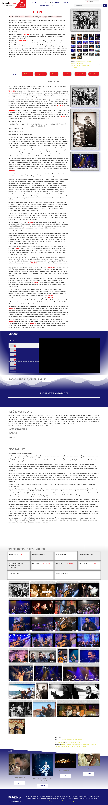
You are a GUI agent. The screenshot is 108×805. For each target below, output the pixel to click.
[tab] (24, 345)
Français (89, 1)
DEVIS (47, 2)
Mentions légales (71, 801)
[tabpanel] (69, 355)
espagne (57, 746)
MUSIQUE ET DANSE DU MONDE (72, 740)
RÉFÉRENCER (44, 6)
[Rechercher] (105, 5)
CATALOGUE (36, 2)
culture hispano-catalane (88, 744)
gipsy (69, 746)
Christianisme (85, 65)
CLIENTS (65, 2)
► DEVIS (14, 75)
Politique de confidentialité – (57, 801)
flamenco (64, 746)
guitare (73, 746)
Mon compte (56, 6)
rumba (78, 746)
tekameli (83, 746)
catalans (64, 744)
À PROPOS (55, 2)
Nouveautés (80, 63)
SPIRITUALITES (76, 65)
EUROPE (74, 67)
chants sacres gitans (73, 744)
